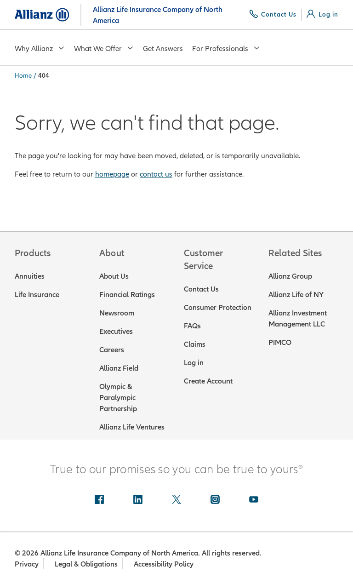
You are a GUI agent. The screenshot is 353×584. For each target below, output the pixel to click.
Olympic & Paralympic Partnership (118, 397)
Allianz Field (118, 368)
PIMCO (279, 342)
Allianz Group (290, 276)
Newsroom (116, 313)
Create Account (208, 381)
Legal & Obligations (86, 564)
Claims (194, 344)
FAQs (192, 325)
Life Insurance (37, 294)
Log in (194, 362)
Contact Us (201, 289)
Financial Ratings (127, 294)
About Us (114, 276)
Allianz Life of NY (296, 294)
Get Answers (163, 48)
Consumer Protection (217, 307)
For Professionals (226, 48)
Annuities (30, 276)
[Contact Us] (273, 14)
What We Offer (104, 48)
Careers (111, 349)
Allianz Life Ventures (132, 427)
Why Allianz (40, 48)
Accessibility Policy (164, 564)
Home (23, 75)
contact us (156, 174)
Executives (116, 331)
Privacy (27, 564)
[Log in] (322, 14)
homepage (112, 174)
